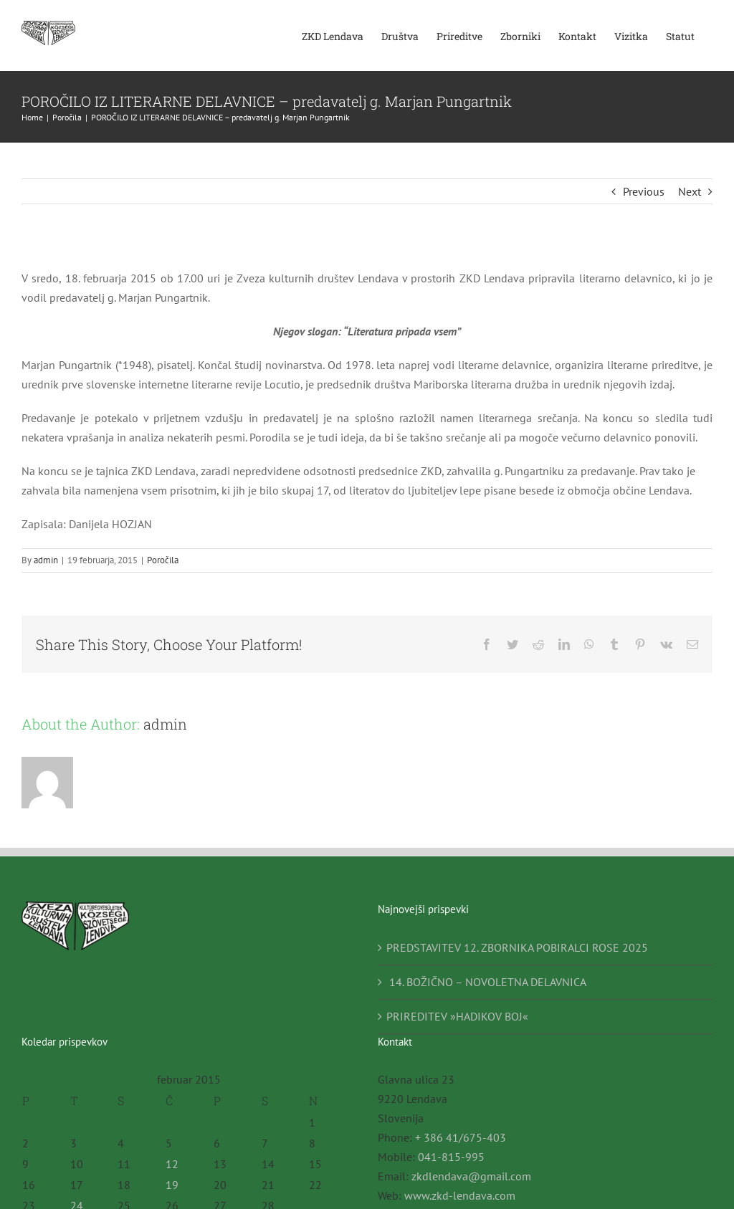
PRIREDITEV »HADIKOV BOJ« (457, 1016)
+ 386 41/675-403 (460, 1137)
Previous (643, 191)
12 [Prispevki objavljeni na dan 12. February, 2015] (172, 1164)
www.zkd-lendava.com (459, 1195)
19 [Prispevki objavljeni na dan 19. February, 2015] (172, 1184)
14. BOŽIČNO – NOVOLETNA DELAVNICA (486, 982)
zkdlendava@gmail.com (471, 1176)
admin (46, 560)
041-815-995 (451, 1157)
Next (689, 191)
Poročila (162, 560)
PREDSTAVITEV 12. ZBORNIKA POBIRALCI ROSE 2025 (517, 947)
